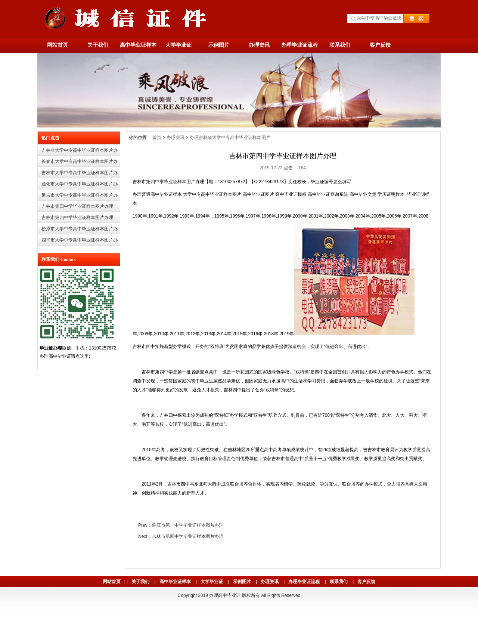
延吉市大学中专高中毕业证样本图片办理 (79, 197)
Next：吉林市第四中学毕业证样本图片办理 (181, 536)
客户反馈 (380, 45)
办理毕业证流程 (299, 45)
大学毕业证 (178, 45)
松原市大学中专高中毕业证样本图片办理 (79, 230)
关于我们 (97, 45)
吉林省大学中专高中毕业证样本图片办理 (79, 152)
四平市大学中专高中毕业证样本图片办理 (79, 241)
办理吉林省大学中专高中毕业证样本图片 (230, 137)
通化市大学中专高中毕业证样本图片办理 (79, 185)
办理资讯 (259, 45)
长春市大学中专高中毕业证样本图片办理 (79, 163)
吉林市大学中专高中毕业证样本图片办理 (79, 174)
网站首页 (57, 45)
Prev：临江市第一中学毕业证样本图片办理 (181, 525)
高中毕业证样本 (138, 45)
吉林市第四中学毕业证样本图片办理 (77, 206)
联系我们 (339, 45)
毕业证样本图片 (179, 181)
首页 (156, 137)
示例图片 (218, 45)
